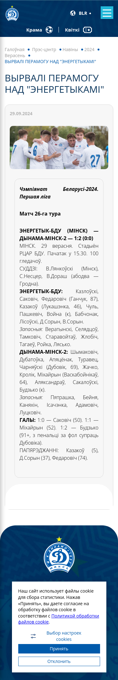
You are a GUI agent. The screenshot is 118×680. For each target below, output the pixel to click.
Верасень (15, 55)
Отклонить (59, 661)
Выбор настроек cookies (55, 636)
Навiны (70, 49)
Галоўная (15, 49)
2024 (89, 49)
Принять (59, 649)
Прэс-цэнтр (44, 49)
